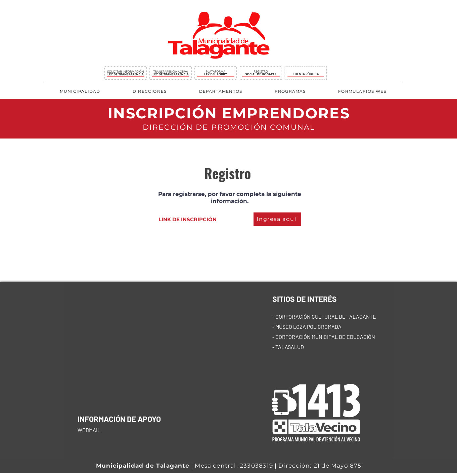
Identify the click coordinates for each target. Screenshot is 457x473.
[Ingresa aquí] (277, 219)
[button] (150, 91)
